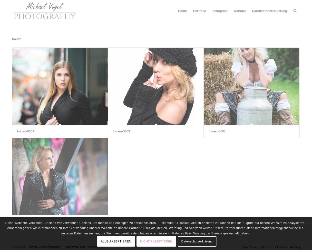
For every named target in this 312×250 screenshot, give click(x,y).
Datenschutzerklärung (197, 241)
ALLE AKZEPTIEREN (116, 241)
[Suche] (295, 11)
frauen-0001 (217, 131)
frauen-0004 (25, 131)
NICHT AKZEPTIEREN (156, 241)
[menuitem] (182, 11)
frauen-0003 (121, 131)
